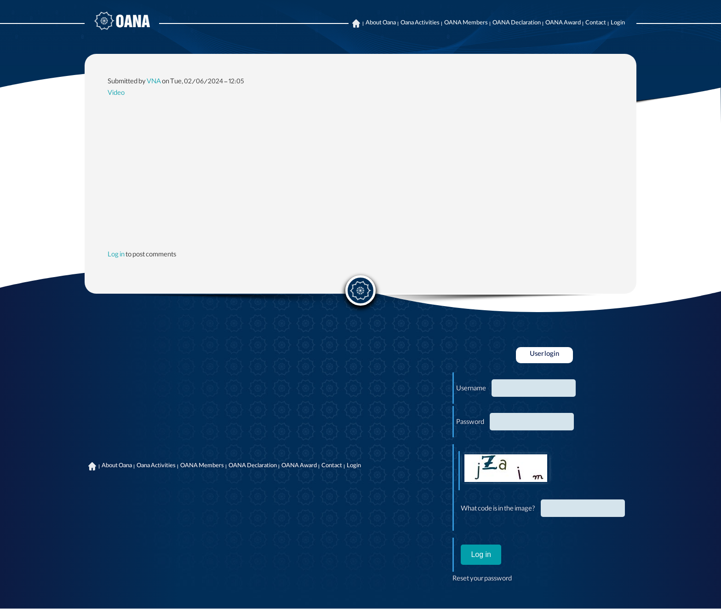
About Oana (381, 23)
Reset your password (482, 579)
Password (470, 423)
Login (618, 23)
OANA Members (466, 23)
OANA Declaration (516, 23)
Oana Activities (420, 23)
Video (116, 93)
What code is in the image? (498, 509)
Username (471, 389)
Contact (595, 23)
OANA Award (563, 23)
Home (356, 23)
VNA (154, 82)
